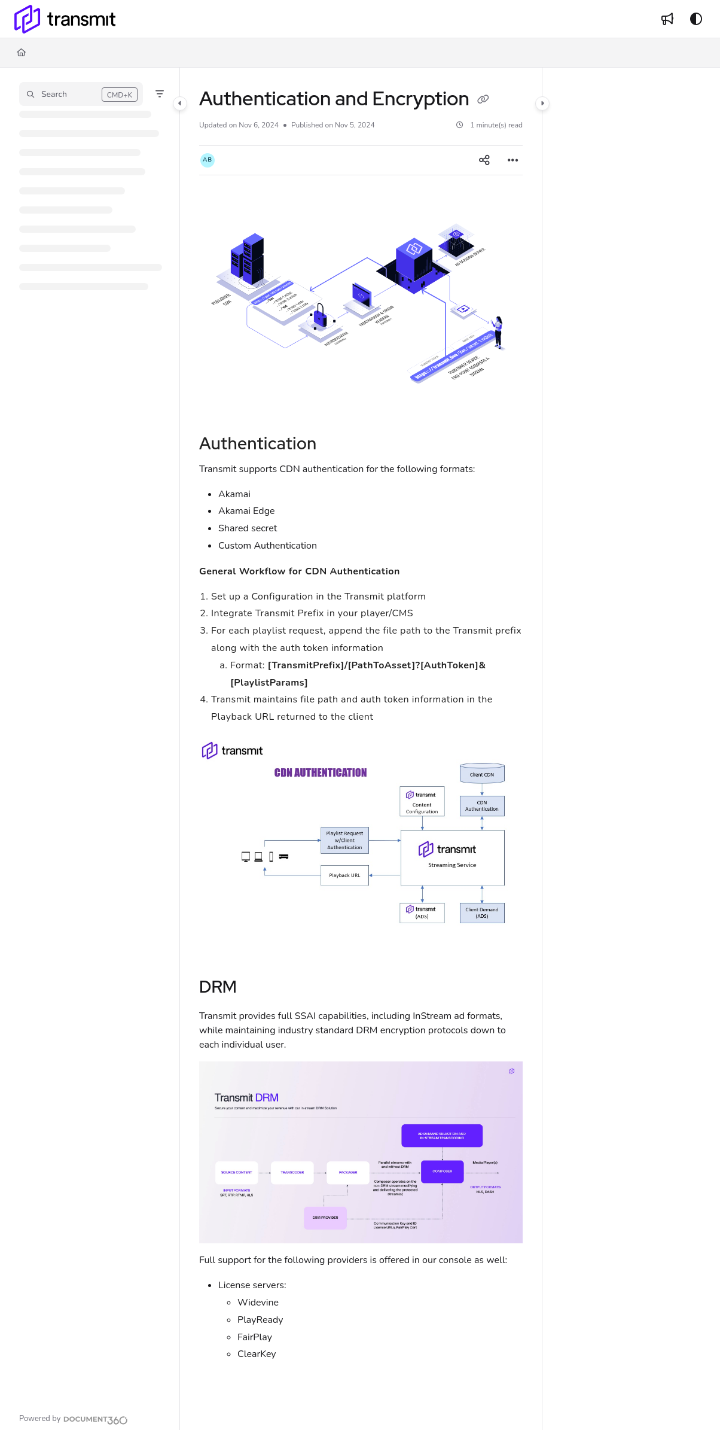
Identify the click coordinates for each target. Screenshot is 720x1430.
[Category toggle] (180, 103)
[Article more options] (513, 160)
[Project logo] (64, 19)
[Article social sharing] (484, 160)
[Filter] (159, 94)
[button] (81, 94)
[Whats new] (667, 19)
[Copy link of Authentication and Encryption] (483, 100)
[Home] (21, 53)
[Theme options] (696, 19)
